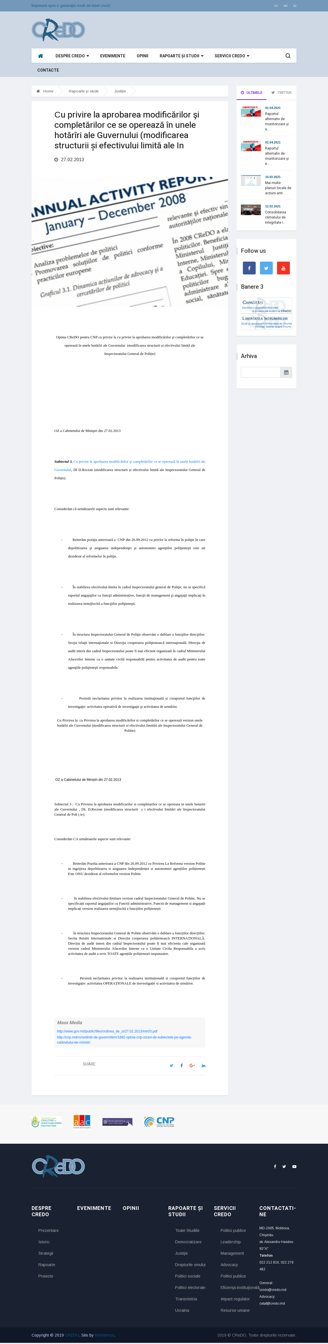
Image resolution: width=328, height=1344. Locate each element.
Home (44, 91)
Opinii (142, 56)
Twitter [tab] (281, 92)
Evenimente (112, 56)
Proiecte (45, 1277)
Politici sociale (187, 1277)
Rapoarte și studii (181, 56)
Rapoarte (46, 1266)
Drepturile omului (190, 1266)
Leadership (231, 1243)
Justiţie (120, 91)
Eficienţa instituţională (236, 1288)
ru (294, 5)
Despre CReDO (72, 56)
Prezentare (48, 1231)
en (286, 5)
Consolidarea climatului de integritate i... (275, 217)
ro (276, 5)
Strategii (45, 1254)
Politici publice (233, 1231)
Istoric (44, 1243)
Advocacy (229, 1266)
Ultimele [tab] (252, 92)
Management (232, 1254)
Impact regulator (235, 1300)
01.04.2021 (272, 108)
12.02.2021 (272, 206)
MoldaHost (104, 1336)
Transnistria (186, 1300)
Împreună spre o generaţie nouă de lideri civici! (71, 5)
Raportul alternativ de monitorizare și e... (277, 121)
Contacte (48, 70)
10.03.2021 (272, 177)
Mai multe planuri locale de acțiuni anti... (278, 188)
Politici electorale (190, 1288)
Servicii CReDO (232, 56)
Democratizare (188, 1243)
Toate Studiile (187, 1231)
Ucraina (182, 1311)
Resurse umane (235, 1311)
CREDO (72, 1336)
